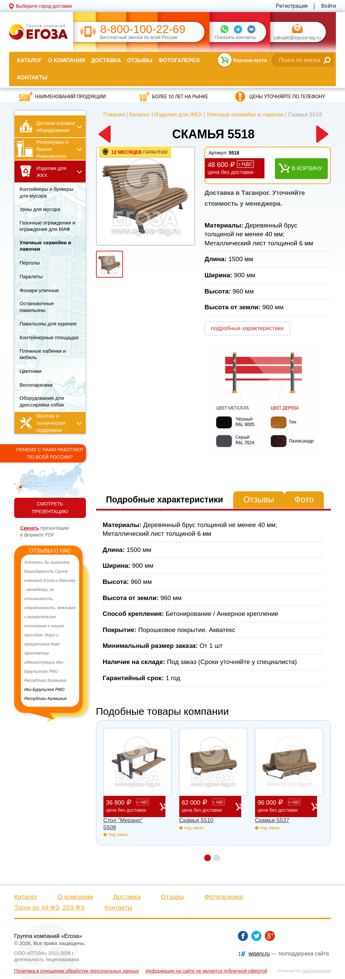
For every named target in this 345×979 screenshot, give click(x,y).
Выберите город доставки (44, 6)
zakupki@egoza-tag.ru (297, 38)
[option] (50, 630)
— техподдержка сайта (289, 953)
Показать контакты (235, 37)
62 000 (208, 806)
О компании (66, 60)
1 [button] (207, 857)
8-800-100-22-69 (142, 29)
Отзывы (139, 60)
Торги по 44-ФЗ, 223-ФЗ (49, 907)
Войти (328, 6)
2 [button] (216, 857)
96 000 (284, 806)
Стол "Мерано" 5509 (123, 823)
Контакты (32, 77)
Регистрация (292, 6)
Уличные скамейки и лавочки (245, 114)
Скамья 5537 (272, 820)
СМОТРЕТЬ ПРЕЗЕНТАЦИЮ (50, 507)
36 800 (132, 806)
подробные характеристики (247, 328)
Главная (114, 114)
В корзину (307, 168)
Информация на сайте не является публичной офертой (206, 971)
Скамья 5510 (196, 820)
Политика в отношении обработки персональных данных (76, 971)
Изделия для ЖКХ (178, 114)
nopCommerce (316, 970)
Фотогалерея (178, 60)
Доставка (106, 60)
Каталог (29, 60)
